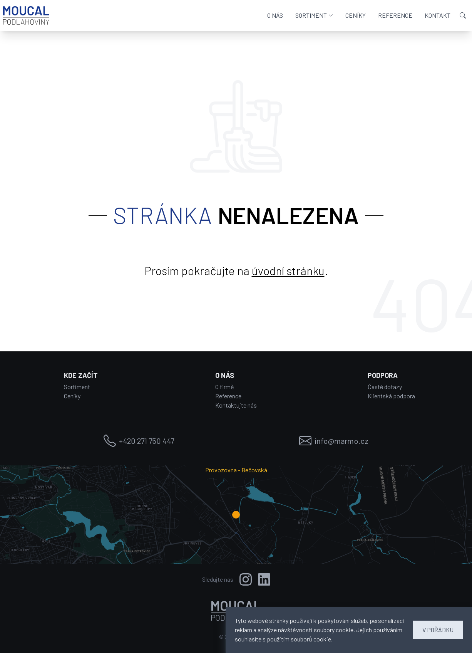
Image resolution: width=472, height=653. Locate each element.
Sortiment (77, 386)
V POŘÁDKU (438, 629)
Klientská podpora (391, 396)
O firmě (224, 386)
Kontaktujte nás (236, 405)
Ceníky (72, 396)
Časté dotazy (385, 386)
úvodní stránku (288, 270)
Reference (228, 396)
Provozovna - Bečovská (236, 469)
